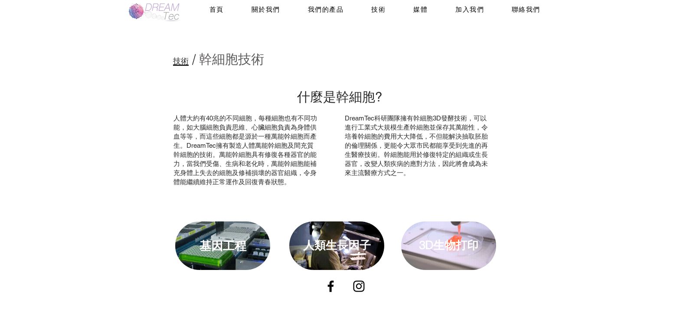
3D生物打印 (448, 245)
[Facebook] (330, 286)
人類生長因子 (337, 245)
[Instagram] (358, 286)
